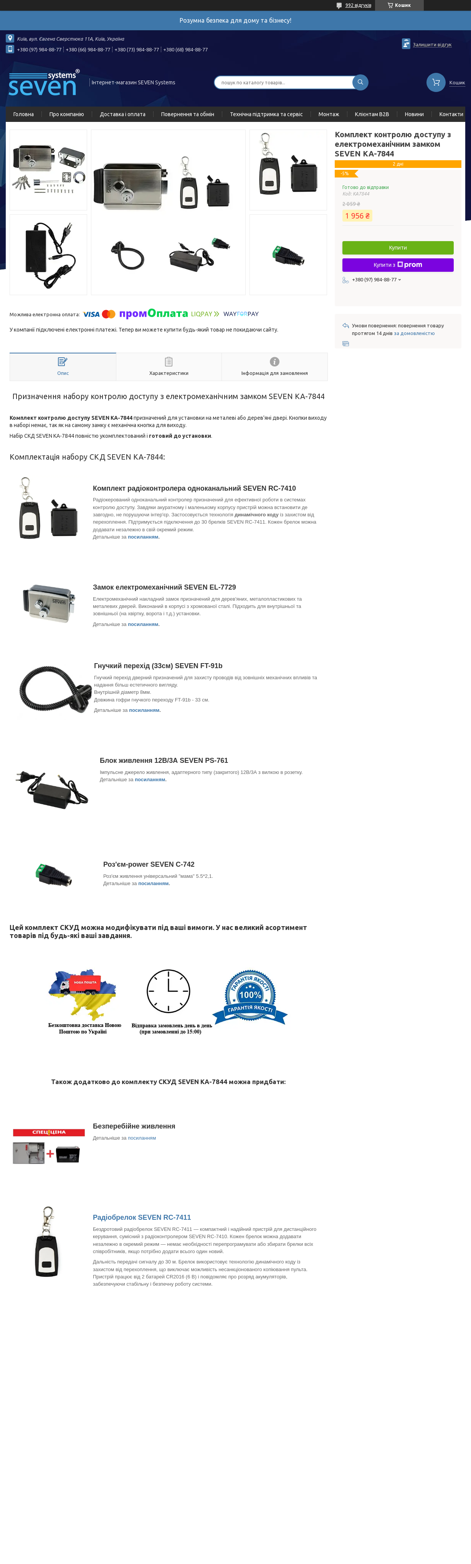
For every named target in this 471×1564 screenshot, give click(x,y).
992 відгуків (358, 5)
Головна (23, 114)
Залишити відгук (432, 44)
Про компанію (67, 114)
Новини (414, 114)
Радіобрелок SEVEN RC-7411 (142, 1217)
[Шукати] (360, 82)
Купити (398, 248)
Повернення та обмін (187, 114)
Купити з (398, 264)
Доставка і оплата (122, 114)
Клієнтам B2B (372, 114)
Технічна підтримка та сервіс (266, 114)
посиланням (143, 537)
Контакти (451, 114)
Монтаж (329, 114)
